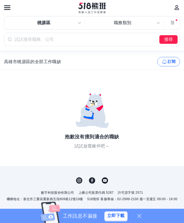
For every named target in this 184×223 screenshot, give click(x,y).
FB (92, 180)
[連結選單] (7, 7)
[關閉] (139, 216)
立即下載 (116, 215)
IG (79, 180)
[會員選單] (177, 7)
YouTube (105, 180)
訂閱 (171, 61)
